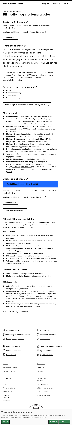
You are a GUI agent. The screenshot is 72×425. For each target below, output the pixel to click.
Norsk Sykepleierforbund (13, 3)
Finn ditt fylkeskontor (14, 346)
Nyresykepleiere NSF (15, 11)
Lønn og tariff (45, 330)
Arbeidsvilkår (45, 339)
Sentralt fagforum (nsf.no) (22, 167)
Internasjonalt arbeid (10, 368)
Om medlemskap (12, 330)
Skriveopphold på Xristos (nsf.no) (36, 141)
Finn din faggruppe (13, 350)
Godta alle (64, 422)
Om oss (5, 364)
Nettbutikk (40, 368)
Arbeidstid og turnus (48, 335)
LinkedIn (6, 398)
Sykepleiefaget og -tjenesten (51, 346)
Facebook (6, 395)
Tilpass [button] (5, 422)
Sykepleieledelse (46, 355)
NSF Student (11, 355)
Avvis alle (53, 422)
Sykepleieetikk (46, 350)
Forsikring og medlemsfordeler (18, 335)
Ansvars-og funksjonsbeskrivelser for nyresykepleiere (26, 105)
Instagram (6, 400)
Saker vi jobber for (9, 371)
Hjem (4, 11)
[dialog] (36, 417)
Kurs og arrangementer (15, 339)
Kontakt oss (41, 364)
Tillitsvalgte (41, 371)
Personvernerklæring (44, 395)
